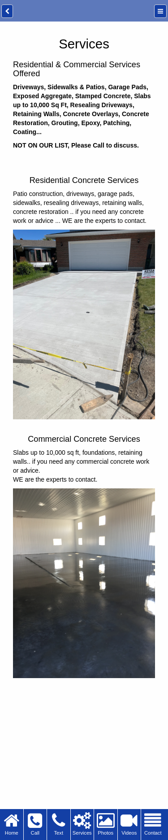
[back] (7, 11)
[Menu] (160, 11)
